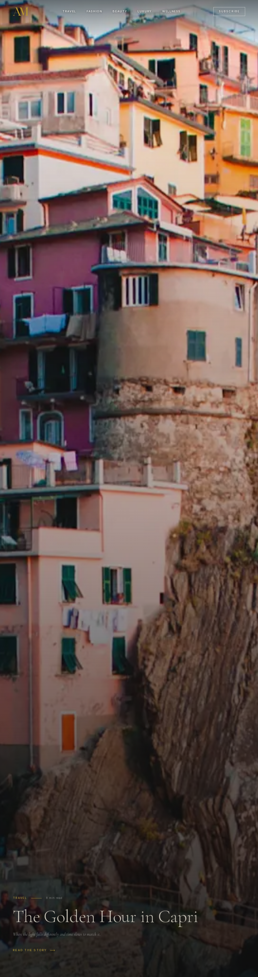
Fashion (94, 11)
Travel (69, 11)
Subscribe (229, 11)
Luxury (145, 11)
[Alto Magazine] (21, 11)
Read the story (34, 952)
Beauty (120, 11)
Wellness (171, 11)
